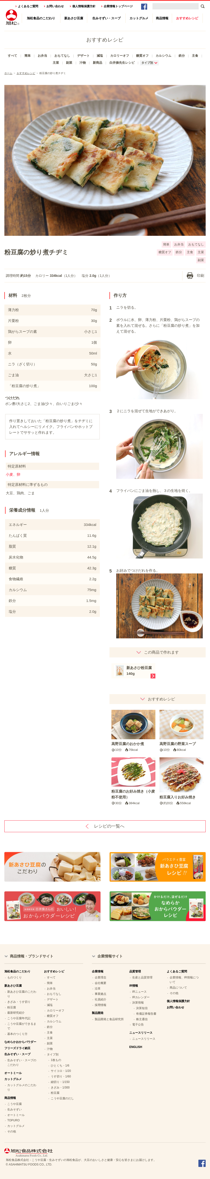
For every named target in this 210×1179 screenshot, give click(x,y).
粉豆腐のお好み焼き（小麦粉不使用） (133, 781)
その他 (11, 1131)
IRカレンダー (141, 997)
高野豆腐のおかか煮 (133, 731)
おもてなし (62, 55)
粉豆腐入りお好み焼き (181, 781)
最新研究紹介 (16, 1012)
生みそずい (14, 1109)
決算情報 (138, 1002)
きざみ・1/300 (60, 1087)
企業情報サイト (110, 956)
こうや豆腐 (14, 1104)
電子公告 (138, 1024)
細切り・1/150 (60, 1082)
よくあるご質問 (28, 6)
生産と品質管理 (142, 977)
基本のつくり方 (17, 1034)
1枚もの (56, 1060)
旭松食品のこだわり (41, 18)
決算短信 (142, 1008)
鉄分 (182, 55)
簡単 (27, 55)
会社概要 (100, 983)
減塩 (100, 55)
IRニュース (139, 991)
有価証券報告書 (146, 1013)
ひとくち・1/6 (60, 1065)
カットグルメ (139, 18)
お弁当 (42, 55)
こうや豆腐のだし (62, 1098)
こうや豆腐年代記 (18, 1018)
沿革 (98, 988)
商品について (178, 987)
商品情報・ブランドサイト (31, 956)
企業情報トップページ (118, 6)
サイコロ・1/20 (61, 1071)
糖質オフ (142, 55)
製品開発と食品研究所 (109, 1019)
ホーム (8, 73)
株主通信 (142, 1019)
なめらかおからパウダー (20, 1042)
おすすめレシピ (187, 18)
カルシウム (163, 55)
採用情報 (100, 1005)
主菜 (56, 62)
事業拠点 (100, 994)
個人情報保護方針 (83, 6)
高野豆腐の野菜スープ (181, 731)
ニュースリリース (143, 1038)
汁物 (83, 62)
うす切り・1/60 (61, 1076)
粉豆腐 (11, 1007)
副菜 (69, 62)
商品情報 (162, 18)
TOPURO (13, 1120)
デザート (83, 55)
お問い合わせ (55, 6)
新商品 (97, 62)
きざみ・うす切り (18, 1002)
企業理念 (100, 977)
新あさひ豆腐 (73, 18)
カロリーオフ (119, 55)
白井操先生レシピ (122, 62)
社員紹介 (100, 999)
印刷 (200, 275)
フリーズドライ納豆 (17, 1048)
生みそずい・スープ (106, 18)
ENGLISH (135, 1047)
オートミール (13, 1073)
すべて (12, 55)
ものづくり (14, 977)
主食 (195, 55)
